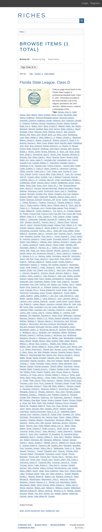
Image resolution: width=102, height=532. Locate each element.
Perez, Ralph (50, 378)
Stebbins (68, 437)
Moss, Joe (32, 352)
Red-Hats (74, 389)
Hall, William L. (32, 242)
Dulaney (74, 194)
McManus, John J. (30, 332)
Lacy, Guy (54, 296)
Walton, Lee (50, 476)
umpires (64, 465)
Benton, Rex (25, 135)
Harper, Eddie (58, 245)
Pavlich (40, 372)
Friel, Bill (57, 214)
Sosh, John (33, 434)
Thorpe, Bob (33, 457)
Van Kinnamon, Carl (62, 468)
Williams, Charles (62, 488)
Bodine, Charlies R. (44, 140)
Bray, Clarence (36, 146)
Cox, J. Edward (54, 177)
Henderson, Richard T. (46, 253)
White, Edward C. (57, 485)
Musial (29, 358)
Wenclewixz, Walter (28, 485)
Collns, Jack (57, 171)
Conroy (35, 174)
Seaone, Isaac (52, 417)
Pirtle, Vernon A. (48, 380)
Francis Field (34, 214)
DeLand (37, 188)
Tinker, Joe (24, 460)
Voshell (68, 474)
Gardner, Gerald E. (33, 222)
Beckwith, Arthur (26, 132)
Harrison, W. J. (44, 248)
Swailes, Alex (56, 445)
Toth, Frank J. (72, 460)
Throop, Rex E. (57, 457)
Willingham (75, 488)
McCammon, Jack (61, 321)
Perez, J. (65, 375)
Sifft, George (45, 423)
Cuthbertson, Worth (28, 183)
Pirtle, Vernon (35, 380)
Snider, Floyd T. (35, 431)
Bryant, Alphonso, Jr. (50, 152)
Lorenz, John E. (38, 313)
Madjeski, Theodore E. (41, 315)
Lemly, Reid (28, 307)
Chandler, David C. (68, 163)
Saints (28, 409)
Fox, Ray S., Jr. (59, 211)
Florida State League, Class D (45, 82)
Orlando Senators (41, 366)
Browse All (24, 59)
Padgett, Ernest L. (40, 369)
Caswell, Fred (25, 163)
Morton (71, 349)
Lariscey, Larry (26, 301)
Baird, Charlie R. (50, 126)
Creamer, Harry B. (46, 180)
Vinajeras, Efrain (32, 474)
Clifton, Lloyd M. (26, 171)
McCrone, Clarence (48, 324)
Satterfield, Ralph (68, 411)
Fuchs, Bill (71, 214)
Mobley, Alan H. (68, 344)
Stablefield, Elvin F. (28, 437)
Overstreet (68, 366)
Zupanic (51, 496)
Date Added (49, 74)
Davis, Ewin (31, 185)
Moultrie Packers (65, 352)
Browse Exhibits (58, 525)
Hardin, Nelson (45, 245)
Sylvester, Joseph (32, 448)
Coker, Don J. (40, 171)
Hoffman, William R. (36, 262)
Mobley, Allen (25, 347)
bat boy (57, 129)
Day (60, 185)
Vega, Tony (63, 471)
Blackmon (77, 137)
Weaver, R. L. (42, 482)
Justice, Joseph (73, 276)
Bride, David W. (33, 149)
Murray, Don (51, 355)
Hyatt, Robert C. (32, 267)
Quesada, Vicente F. (33, 386)
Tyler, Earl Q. (54, 465)
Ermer (58, 200)
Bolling (51, 143)
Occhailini (40, 363)
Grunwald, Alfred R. (61, 239)
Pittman (59, 380)
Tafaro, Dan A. (46, 448)
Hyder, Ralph (74, 267)
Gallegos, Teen (64, 219)
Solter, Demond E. (65, 431)
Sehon (62, 417)
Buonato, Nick (25, 157)
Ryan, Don (50, 406)
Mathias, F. (32, 321)
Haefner (73, 239)
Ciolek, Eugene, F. (27, 168)
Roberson (35, 397)
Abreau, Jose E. (64, 112)
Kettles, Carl (56, 284)
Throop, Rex (45, 457)
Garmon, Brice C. (49, 222)
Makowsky (67, 315)
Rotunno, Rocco (62, 403)
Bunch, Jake (56, 154)
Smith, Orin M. (63, 428)
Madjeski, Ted (25, 315)
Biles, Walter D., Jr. (47, 137)
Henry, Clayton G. (64, 253)
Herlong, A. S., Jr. (30, 256)
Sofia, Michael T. (50, 431)
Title (31, 74)
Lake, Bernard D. (66, 296)
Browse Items (41, 525)
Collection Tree (24, 525)
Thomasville (39, 454)
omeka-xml (50, 511)
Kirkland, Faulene (59, 287)
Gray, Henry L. (47, 236)
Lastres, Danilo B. (40, 301)
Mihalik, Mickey (38, 341)
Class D (39, 168)
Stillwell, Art (63, 443)
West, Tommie (43, 485)
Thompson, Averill (52, 454)
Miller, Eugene (52, 341)
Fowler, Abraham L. (44, 211)
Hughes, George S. (60, 265)
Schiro (77, 414)
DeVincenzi (49, 191)
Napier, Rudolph (39, 358)
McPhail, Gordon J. (45, 335)
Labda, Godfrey (26, 296)
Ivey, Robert (38, 270)
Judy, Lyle (61, 276)
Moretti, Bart (48, 349)
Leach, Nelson (74, 301)
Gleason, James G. (35, 228)
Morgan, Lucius (60, 349)
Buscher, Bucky (58, 157)
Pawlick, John (49, 372)
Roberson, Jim (47, 397)
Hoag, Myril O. (66, 259)
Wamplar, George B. (64, 476)
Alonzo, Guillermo (27, 118)
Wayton (72, 479)
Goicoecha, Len (71, 228)
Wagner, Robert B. (36, 476)
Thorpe (64, 454)
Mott (39, 352)
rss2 (57, 511)
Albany (34, 115)
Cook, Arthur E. (57, 174)
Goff (61, 228)
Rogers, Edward (54, 400)
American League (66, 118)
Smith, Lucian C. (49, 428)
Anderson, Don (59, 120)
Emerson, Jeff (49, 200)
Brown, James (34, 152)
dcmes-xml (35, 511)
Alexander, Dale (70, 115)
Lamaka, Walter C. (34, 298)
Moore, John (65, 347)
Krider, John (67, 290)
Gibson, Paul (59, 225)
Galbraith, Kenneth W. (48, 219)
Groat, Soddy (46, 239)
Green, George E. (61, 236)
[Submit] (81, 20)
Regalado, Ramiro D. (28, 392)
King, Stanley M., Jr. (34, 287)
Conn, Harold (25, 174)
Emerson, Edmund (34, 200)
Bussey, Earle (72, 157)
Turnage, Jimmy (26, 465)
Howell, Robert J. (66, 262)
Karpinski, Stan (71, 279)
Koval (58, 290)
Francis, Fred (46, 214)
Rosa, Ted (26, 403)
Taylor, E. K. (69, 448)
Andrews (26, 123)
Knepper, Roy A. (32, 290)
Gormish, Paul (51, 233)
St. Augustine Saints (69, 434)
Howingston (25, 265)
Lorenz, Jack (25, 313)
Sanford (63, 409)
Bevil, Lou (52, 135)
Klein (70, 287)
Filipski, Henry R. (60, 205)
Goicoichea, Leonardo (29, 231)
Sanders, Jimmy (51, 409)
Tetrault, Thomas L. (28, 451)
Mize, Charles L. (42, 344)
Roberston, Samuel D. (63, 397)
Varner (35, 471)
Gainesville (33, 219)
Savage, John (25, 414)
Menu (22, 32)
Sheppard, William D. (65, 420)
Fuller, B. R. (32, 217)
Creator (37, 74)
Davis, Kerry (42, 185)
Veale (41, 471)
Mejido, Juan (57, 338)
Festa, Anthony (33, 205)
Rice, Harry (60, 392)
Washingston (35, 479)
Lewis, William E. (59, 307)
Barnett (32, 129)
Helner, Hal (31, 253)
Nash (62, 358)
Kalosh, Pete (32, 279)
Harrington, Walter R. (28, 248)
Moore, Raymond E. (33, 349)
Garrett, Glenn (63, 222)
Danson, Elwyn (43, 183)
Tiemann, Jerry (71, 457)
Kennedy (75, 282)
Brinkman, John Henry (50, 149)
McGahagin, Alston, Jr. (29, 330)
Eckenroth (44, 197)
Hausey (75, 248)
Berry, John (36, 135)
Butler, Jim (24, 160)
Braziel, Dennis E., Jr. (52, 146)
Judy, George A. (49, 276)
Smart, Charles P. (33, 428)
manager (77, 315)
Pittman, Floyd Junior (73, 380)
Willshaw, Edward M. (28, 491)
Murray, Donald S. (65, 355)
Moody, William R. (39, 347)
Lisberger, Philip (26, 310)
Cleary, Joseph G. (51, 168)
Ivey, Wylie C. (49, 270)
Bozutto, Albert (66, 143)
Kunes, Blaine (70, 293)
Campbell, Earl (50, 160)
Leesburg (50, 304)
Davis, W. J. (53, 185)
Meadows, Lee (45, 338)
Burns (48, 157)
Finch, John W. (75, 205)
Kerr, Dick (34, 284)
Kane (41, 279)
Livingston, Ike (40, 310)
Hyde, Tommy (62, 267)
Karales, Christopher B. (54, 279)
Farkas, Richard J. (30, 202)
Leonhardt (38, 307)
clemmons (64, 168)
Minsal (31, 344)
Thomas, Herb (72, 451)
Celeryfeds (54, 163)
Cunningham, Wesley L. (70, 180)
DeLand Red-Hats (49, 188)
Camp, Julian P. (36, 160)
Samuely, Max (38, 409)
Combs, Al (67, 171)
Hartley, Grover (58, 248)
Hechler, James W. (62, 250)
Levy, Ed (47, 307)
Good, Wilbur (68, 231)
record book (63, 389)
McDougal (40, 327)
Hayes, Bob (24, 250)
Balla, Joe (70, 126)
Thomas (61, 451)
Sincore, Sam (31, 426)
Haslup (68, 248)
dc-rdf (27, 511)
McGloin (62, 330)
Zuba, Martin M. (40, 496)
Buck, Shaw (74, 152)
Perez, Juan (75, 375)
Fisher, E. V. (25, 208)
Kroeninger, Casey (37, 293)
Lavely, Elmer (61, 301)
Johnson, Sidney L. (64, 273)
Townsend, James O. (28, 462)
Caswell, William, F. (40, 163)
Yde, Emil (38, 493)
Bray (27, 146)
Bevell (44, 135)
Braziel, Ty (66, 146)
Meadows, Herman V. (29, 338)
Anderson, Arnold (44, 120)
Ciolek (77, 166)
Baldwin (61, 126)
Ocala (32, 363)
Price (36, 383)
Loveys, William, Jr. (54, 313)
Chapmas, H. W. (26, 166)
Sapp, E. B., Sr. (53, 411)
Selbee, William (72, 417)
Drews (50, 194)
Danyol (54, 183)
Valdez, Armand (46, 468)
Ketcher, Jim (45, 284)
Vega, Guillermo (51, 471)
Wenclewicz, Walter (68, 482)
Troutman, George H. (61, 462)
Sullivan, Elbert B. (30, 445)
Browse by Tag (39, 59)
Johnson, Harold (47, 273)
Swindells (67, 445)
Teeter (78, 448)
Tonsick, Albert (59, 460)
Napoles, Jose (53, 358)
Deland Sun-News (65, 188)
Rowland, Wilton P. (37, 406)
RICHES (32, 15)
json (42, 511)
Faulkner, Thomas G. (47, 202)
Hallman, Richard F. (61, 242)
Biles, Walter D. (31, 137)
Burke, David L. (38, 157)
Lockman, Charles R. (56, 310)
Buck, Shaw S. (26, 154)
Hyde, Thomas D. (47, 267)
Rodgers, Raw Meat (31, 400)
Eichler (23, 200)
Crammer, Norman (70, 177)
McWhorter (71, 335)
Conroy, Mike (44, 174)
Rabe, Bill (47, 386)
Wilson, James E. (45, 491)
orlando (30, 366)
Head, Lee (35, 250)
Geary (29, 225)
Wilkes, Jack (39, 488)
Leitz (74, 304)
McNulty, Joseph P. (28, 335)
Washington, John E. (50, 479)
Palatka (52, 369)
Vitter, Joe (44, 474)
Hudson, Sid (46, 265)
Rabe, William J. (59, 386)
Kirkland (47, 287)
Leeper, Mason (39, 304)
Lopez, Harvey (72, 310)
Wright (30, 493)
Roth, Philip (36, 403)
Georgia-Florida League (43, 225)
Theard (40, 451)
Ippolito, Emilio (26, 270)
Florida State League (54, 208)
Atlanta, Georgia (70, 123)
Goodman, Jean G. (36, 233)
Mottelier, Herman (49, 352)
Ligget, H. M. (72, 307)
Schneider (24, 417)
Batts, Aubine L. (67, 129)
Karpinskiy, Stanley (42, 282)
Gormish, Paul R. (66, 233)
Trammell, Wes (44, 462)
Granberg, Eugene (32, 236)
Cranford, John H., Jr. (29, 180)
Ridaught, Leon (44, 395)
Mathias (23, 321)
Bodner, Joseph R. (60, 140)
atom (22, 511)
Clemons (73, 168)
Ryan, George (62, 406)
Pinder (25, 380)
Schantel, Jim (68, 414)
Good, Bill (57, 231)
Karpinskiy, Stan (26, 282)
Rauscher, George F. (31, 389)
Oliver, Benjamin (65, 363)
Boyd (57, 143)
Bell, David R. (69, 132)
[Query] (51, 20)
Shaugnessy (49, 420)
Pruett (72, 383)
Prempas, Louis (26, 383)
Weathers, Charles (27, 482)
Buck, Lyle (64, 152)
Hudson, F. (35, 265)
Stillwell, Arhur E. (51, 443)
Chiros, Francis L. (54, 166)
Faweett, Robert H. (65, 202)
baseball (39, 129)
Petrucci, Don (63, 378)
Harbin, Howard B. (30, 245)
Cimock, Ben (68, 166)
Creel (57, 180)
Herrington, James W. (61, 256)
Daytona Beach (70, 185)
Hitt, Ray (29, 259)
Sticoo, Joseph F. (35, 443)
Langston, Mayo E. (70, 298)
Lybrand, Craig (69, 313)
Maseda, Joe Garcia (70, 318)
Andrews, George (38, 123)
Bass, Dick (48, 129)
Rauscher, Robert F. (49, 389)
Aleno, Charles (44, 115)
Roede (43, 400)
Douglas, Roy (41, 194)
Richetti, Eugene (73, 392)
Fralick (25, 214)
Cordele (44, 177)
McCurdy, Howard (27, 327)
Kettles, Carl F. (68, 284)
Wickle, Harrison (26, 488)
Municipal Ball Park (37, 355)
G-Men (68, 217)
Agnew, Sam (25, 115)
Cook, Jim (69, 174)
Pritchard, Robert (62, 383)
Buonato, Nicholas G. (71, 154)
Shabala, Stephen (35, 420)
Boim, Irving (42, 143)
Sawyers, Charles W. (41, 414)
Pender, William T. (52, 375)
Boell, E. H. (74, 140)
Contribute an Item (26, 528)
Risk (28, 397)
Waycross (64, 479)
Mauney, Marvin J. (45, 321)
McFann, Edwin (51, 327)
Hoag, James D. (41, 259)
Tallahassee (58, 448)
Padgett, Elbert (26, 369)
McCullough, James (65, 324)
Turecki (74, 462)
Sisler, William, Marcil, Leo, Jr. (50, 426)
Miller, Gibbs (64, 341)
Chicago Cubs (40, 166)
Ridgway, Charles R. (60, 395)
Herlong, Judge (44, 256)
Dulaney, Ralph (26, 197)
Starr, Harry (58, 437)
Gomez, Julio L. (45, 231)
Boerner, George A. (28, 143)
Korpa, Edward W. (47, 290)
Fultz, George (58, 217)
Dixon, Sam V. (61, 191)
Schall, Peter (56, 414)
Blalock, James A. (27, 140)
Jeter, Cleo (61, 270)
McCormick (34, 324)
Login (85, 3)
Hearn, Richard (46, 250)
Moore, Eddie (53, 347)
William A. (50, 488)
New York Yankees (54, 361)
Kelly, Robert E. (63, 282)
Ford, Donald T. (70, 208)
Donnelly (31, 194)
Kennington (24, 284)
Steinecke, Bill (36, 440)
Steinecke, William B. (52, 440)
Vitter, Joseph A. (57, 474)
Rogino (65, 400)
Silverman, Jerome (60, 423)
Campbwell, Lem (64, 160)
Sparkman (43, 434)
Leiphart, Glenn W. (63, 304)
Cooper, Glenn (34, 177)
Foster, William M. (27, 211)
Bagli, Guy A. (25, 126)
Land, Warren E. (49, 298)
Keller (53, 282)
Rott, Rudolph (48, 403)
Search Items (53, 59)
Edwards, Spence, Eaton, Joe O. (62, 197)
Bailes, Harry (37, 126)
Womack (23, 493)
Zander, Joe (49, 493)
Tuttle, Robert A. (41, 465)
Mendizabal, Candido (73, 338)
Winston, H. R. (60, 491)
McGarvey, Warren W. (49, 330)
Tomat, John (35, 460)
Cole (49, 171)
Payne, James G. (63, 372)
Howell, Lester (51, 262)
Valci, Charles (33, 468)
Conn (75, 171)
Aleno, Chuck (56, 115)
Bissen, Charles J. (64, 137)
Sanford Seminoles (38, 411)
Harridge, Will (71, 245)
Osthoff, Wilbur (56, 366)
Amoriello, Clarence (28, 120)
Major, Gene (57, 315)
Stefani (26, 440)
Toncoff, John (46, 460)
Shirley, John (34, 423)
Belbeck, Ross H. (55, 132)
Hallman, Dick (46, 242)
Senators (23, 420)
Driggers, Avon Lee (62, 194)
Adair (74, 112)
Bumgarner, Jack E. (41, 154)
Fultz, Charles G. (45, 217)
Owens (76, 366)
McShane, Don (60, 335)
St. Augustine (54, 434)
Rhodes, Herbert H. (46, 392)
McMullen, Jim (45, 332)
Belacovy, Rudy (40, 132)
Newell (66, 361)
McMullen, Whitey (59, 332)
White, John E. (72, 485)
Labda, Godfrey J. (41, 296)
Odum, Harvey (51, 363)
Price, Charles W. (46, 383)
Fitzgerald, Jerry (37, 208)
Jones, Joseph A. (35, 276)
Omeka (80, 528)
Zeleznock (73, 493)
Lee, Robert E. (26, 304)
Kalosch (23, 279)
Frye (63, 214)
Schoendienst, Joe (37, 417)
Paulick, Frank (30, 372)
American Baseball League (47, 118)
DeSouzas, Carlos (35, 191)
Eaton (36, 197)
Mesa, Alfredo (25, 341)
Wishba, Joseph (73, 491)
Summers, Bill (44, 445)
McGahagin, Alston (67, 327)
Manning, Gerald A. (28, 318)
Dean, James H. (26, 188)
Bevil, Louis (62, 135)
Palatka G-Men (63, 369)
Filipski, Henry (46, 205)
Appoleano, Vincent (54, 123)
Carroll (75, 160)
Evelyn (65, 200)
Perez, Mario (25, 378)
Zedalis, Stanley (61, 493)
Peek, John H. (38, 375)
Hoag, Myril (54, 259)
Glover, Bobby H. (51, 228)
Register (95, 3)
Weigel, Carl (54, 482)
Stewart (65, 440)
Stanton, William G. (45, 437)
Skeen (67, 426)
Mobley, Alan (55, 344)
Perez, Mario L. (37, 378)
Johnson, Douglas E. (31, 273)
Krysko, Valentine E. (54, 293)
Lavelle (52, 301)
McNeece (72, 332)
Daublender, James (66, 183)
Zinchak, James (26, 496)
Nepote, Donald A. (38, 361)
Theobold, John (50, 451)
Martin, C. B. (42, 318)
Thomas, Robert (26, 454)
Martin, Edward (54, 318)
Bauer (77, 129)
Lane (59, 298)
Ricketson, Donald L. (28, 395)
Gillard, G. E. (71, 225)
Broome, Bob (65, 149)
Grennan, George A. (31, 239)
